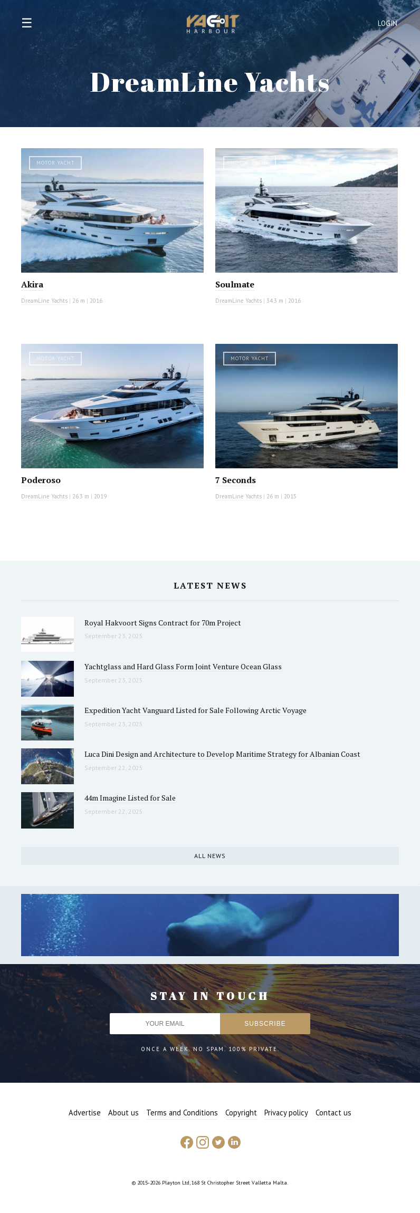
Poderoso (41, 480)
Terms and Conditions (182, 1113)
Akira (32, 284)
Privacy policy (286, 1113)
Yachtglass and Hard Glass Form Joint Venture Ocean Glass (183, 666)
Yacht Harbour (213, 25)
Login (388, 23)
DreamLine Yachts (44, 300)
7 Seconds (235, 480)
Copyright (241, 1113)
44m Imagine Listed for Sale (130, 798)
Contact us (333, 1113)
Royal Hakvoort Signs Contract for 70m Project (162, 623)
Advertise (85, 1113)
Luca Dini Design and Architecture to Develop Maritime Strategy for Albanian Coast (222, 754)
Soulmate (234, 284)
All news (210, 856)
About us (123, 1113)
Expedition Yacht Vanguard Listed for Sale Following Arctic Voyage (195, 710)
